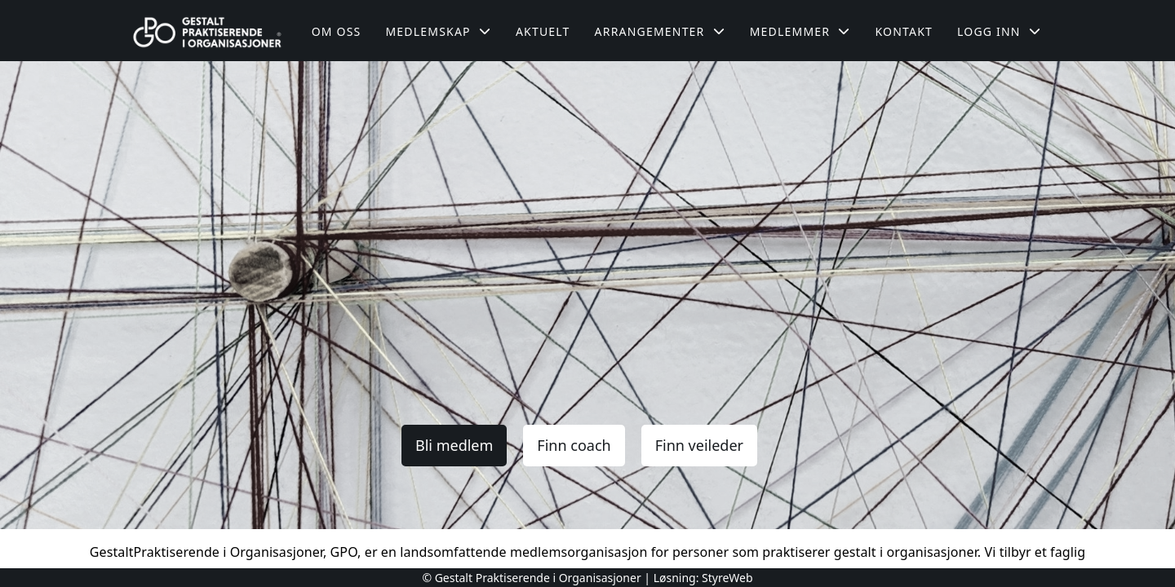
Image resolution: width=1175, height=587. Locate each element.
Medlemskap (438, 31)
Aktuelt (543, 31)
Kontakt (904, 31)
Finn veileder (699, 445)
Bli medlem (454, 445)
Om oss (336, 31)
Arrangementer (660, 31)
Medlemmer (800, 31)
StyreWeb (727, 577)
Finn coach (573, 445)
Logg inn (999, 31)
